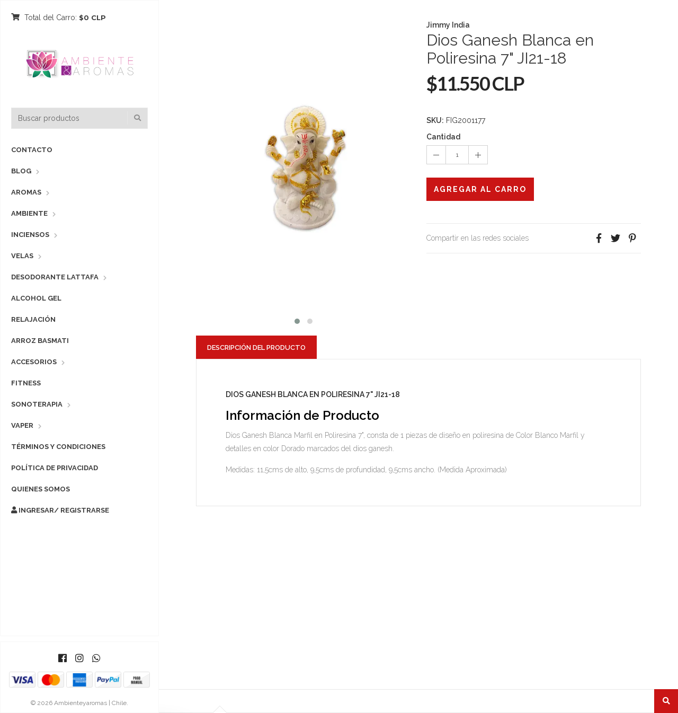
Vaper (22, 425)
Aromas (26, 192)
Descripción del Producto (256, 347)
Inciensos (30, 235)
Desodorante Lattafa (55, 277)
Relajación (33, 319)
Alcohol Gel (36, 298)
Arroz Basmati (40, 341)
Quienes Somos (40, 489)
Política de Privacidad (54, 468)
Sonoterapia (37, 404)
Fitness (26, 383)
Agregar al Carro (480, 189)
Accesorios (34, 362)
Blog (21, 171)
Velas (22, 256)
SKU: (435, 120)
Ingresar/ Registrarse (60, 510)
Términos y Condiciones (58, 447)
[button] (297, 320)
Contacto (31, 150)
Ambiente (29, 213)
